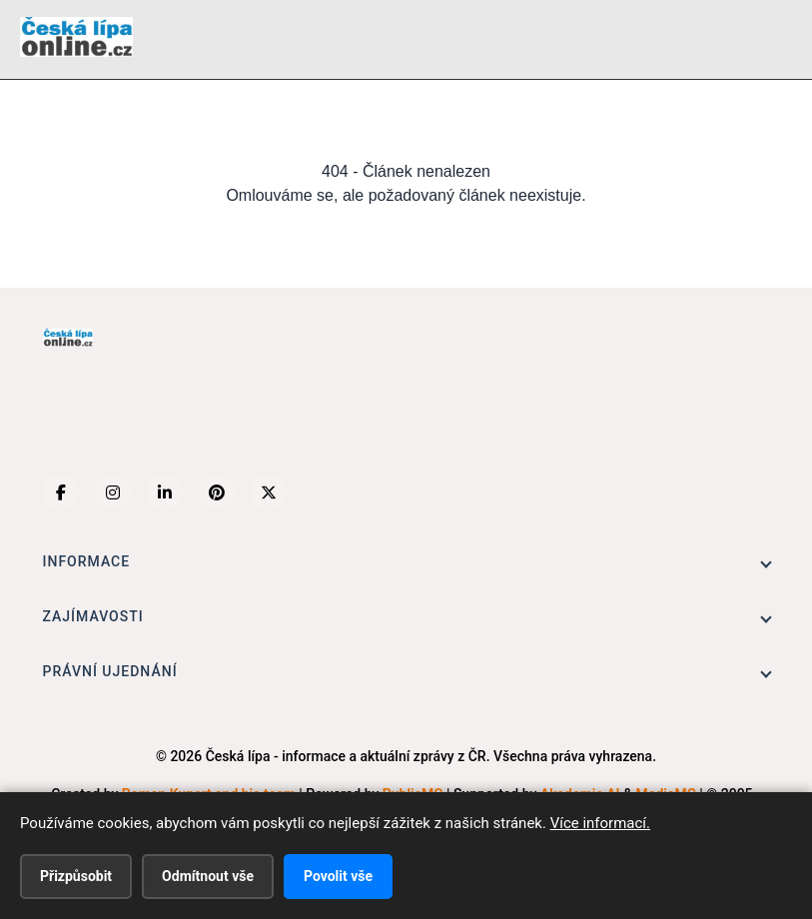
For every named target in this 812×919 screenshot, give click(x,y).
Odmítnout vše (208, 876)
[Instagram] (113, 492)
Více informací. (600, 823)
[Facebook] (61, 492)
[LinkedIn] (165, 492)
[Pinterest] (217, 492)
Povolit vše (338, 876)
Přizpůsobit (76, 876)
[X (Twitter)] (269, 492)
